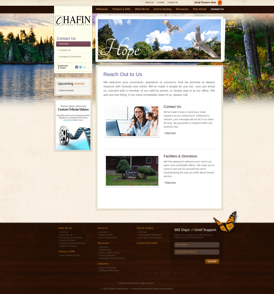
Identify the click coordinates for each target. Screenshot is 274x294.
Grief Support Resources (149, 235)
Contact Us (172, 2)
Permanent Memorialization (72, 243)
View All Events (66, 90)
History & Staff (105, 235)
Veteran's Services (68, 246)
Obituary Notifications (109, 270)
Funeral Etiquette (107, 255)
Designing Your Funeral (71, 237)
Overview (64, 43)
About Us (149, 2)
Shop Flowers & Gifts (70, 255)
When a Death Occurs (109, 252)
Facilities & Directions (70, 56)
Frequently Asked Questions (112, 258)
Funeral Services (68, 240)
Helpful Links (105, 250)
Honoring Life (66, 235)
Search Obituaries (107, 267)
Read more (170, 133)
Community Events (108, 237)
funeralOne (167, 289)
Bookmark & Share (73, 65)
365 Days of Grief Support (150, 237)
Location (161, 2)
